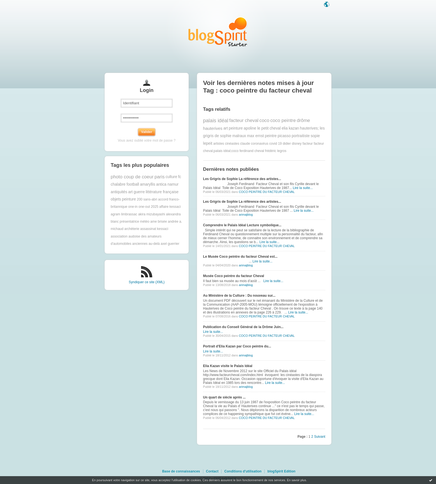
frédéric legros (275, 151)
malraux (239, 136)
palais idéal (215, 120)
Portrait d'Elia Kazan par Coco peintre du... (237, 346)
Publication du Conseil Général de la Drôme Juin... (243, 327)
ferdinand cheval (252, 151)
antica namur (167, 184)
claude (245, 144)
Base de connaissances (181, 471)
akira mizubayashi (151, 214)
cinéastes (232, 144)
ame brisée (158, 221)
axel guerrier (170, 244)
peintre (271, 136)
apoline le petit (256, 128)
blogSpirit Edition (282, 471)
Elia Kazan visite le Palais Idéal (227, 366)
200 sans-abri (147, 199)
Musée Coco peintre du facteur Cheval (233, 276)
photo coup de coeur (132, 176)
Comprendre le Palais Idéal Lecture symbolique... (242, 225)
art (130, 192)
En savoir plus (296, 480)
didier (287, 144)
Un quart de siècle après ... (224, 397)
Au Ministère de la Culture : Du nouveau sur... (239, 296)
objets (116, 199)
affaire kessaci (170, 207)
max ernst (255, 136)
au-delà (154, 244)
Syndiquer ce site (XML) (147, 282)
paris (159, 176)
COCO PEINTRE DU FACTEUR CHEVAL (267, 191)
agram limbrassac (124, 214)
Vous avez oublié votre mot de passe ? (146, 140)
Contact (212, 471)
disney (297, 144)
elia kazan (290, 128)
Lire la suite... (303, 188)
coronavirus (259, 144)
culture (171, 177)
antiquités (119, 192)
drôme (303, 120)
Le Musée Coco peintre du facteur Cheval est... (240, 257)
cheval (275, 128)
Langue (327, 4)
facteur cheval (243, 120)
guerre (139, 192)
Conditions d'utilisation (243, 471)
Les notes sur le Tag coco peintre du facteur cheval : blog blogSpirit (218, 31)
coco (264, 120)
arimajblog (246, 214)
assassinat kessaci (154, 229)
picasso (284, 136)
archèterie (131, 229)
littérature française (162, 192)
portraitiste (301, 136)
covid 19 (275, 144)
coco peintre (283, 120)
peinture (129, 199)
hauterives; (309, 128)
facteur (308, 144)
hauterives (212, 128)
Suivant (319, 437)
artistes (218, 144)
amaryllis (147, 184)
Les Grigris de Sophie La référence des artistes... (242, 179)
